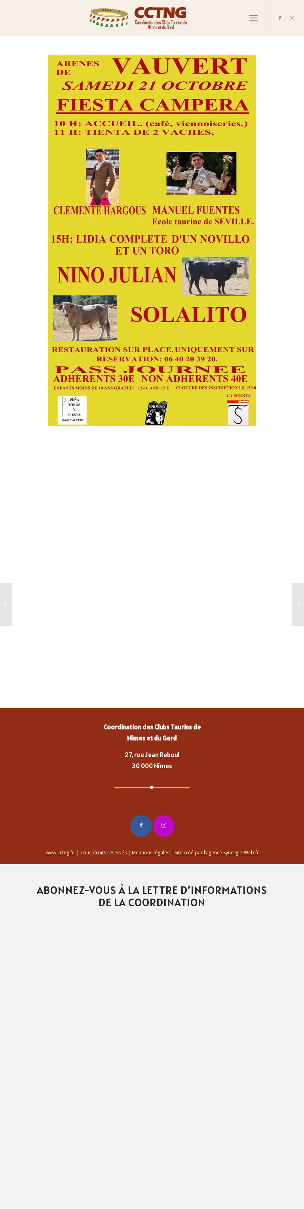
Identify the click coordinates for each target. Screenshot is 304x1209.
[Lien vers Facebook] (280, 18)
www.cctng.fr (60, 852)
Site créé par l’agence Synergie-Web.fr (217, 852)
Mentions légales (150, 852)
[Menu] (253, 17)
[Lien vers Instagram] (292, 18)
